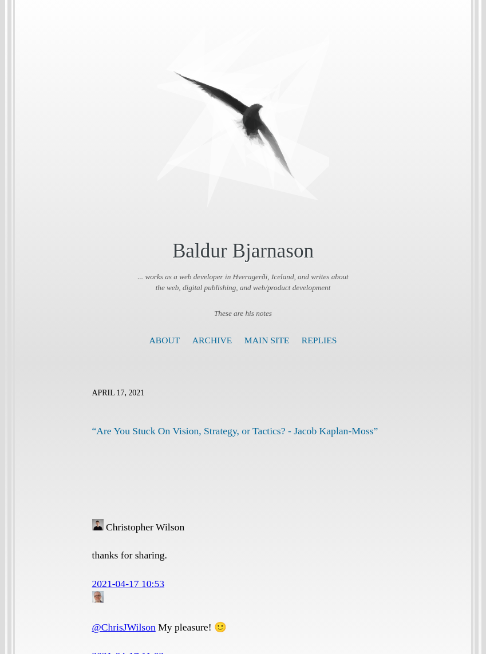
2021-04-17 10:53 (128, 583)
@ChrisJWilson (124, 627)
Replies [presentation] (319, 340)
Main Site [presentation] (267, 340)
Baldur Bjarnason (243, 251)
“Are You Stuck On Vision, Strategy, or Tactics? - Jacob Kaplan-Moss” (235, 431)
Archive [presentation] (212, 340)
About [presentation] (164, 340)
